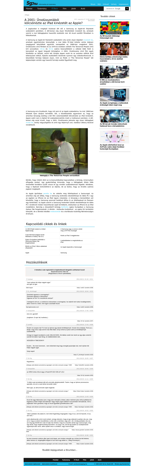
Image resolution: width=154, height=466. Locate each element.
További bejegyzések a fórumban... (59, 450)
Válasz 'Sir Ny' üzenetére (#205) (85, 375)
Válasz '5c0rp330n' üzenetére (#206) (84, 365)
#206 (91, 369)
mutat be (29, 122)
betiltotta (64, 207)
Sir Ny (30, 358)
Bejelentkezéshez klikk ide (59, 271)
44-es (42, 49)
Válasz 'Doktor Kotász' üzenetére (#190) (83, 391)
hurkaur (30, 279)
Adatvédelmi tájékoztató (32, 464)
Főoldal (29, 9)
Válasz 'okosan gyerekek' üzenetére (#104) (82, 429)
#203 (91, 410)
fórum (93, 4)
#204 (91, 396)
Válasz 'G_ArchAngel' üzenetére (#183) (83, 354)
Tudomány (42, 9)
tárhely (114, 4)
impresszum (123, 4)
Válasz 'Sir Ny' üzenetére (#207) (85, 321)
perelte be (47, 193)
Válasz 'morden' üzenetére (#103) (84, 443)
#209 (91, 310)
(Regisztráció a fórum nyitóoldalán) (59, 273)
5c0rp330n (31, 310)
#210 (91, 291)
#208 (91, 324)
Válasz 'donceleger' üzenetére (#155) (84, 407)
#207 (91, 358)
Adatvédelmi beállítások (49, 464)
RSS (99, 4)
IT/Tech (55, 9)
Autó (83, 9)
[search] (115, 9)
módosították (55, 211)
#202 (91, 435)
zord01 (30, 324)
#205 (91, 379)
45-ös (51, 49)
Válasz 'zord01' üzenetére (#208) (85, 287)
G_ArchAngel (32, 291)
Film (64, 9)
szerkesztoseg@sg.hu (80, 464)
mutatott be (88, 40)
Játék (73, 9)
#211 (91, 279)
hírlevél (106, 4)
